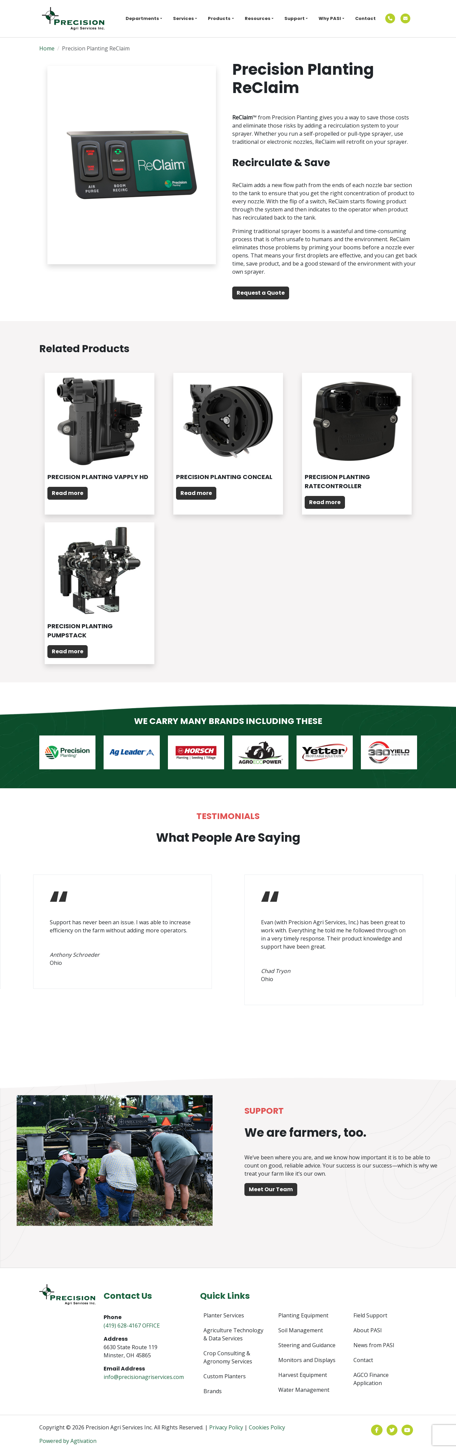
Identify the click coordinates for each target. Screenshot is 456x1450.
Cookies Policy (267, 1427)
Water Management (303, 1390)
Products (219, 18)
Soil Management (300, 1330)
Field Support (370, 1315)
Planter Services (223, 1315)
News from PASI (373, 1345)
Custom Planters (224, 1376)
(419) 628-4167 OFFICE (132, 1325)
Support (294, 18)
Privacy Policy (226, 1427)
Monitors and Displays (306, 1360)
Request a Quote (261, 293)
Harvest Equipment (302, 1375)
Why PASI (330, 18)
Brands (212, 1391)
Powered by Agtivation (67, 1441)
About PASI (367, 1330)
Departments (142, 18)
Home (47, 48)
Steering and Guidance (306, 1345)
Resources (257, 18)
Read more (67, 493)
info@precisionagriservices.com (144, 1377)
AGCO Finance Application (371, 1379)
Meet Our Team (271, 1189)
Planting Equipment (303, 1315)
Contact (365, 18)
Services (183, 18)
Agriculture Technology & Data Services (233, 1334)
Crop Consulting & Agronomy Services (227, 1357)
